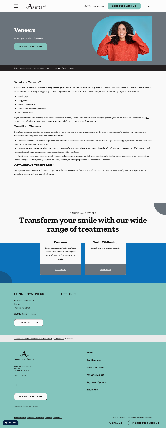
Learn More (60, 269)
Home (89, 352)
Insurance (92, 389)
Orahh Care (57, 417)
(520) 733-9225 (68, 68)
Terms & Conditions (35, 417)
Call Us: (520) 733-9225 (94, 6)
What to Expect (95, 375)
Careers (48, 417)
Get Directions (29, 323)
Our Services (93, 360)
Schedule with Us (124, 6)
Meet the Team (95, 367)
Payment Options (96, 382)
